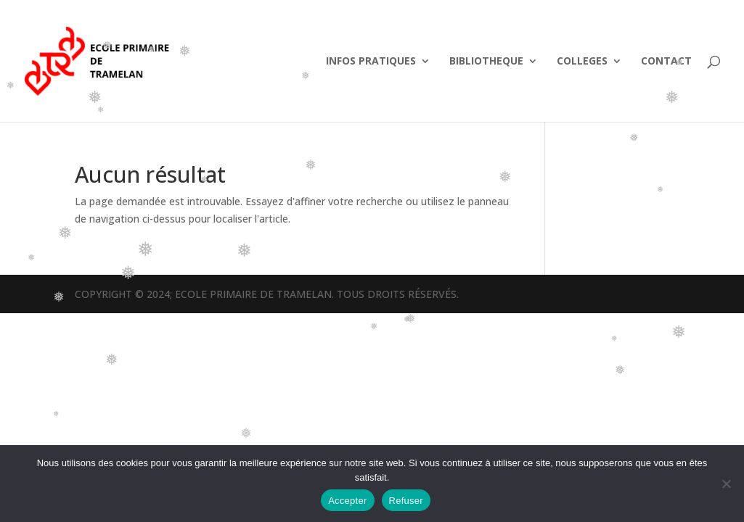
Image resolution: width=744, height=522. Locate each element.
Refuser (406, 500)
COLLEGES (582, 61)
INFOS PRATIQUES (371, 61)
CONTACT (666, 61)
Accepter (347, 500)
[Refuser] (726, 483)
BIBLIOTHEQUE (486, 61)
